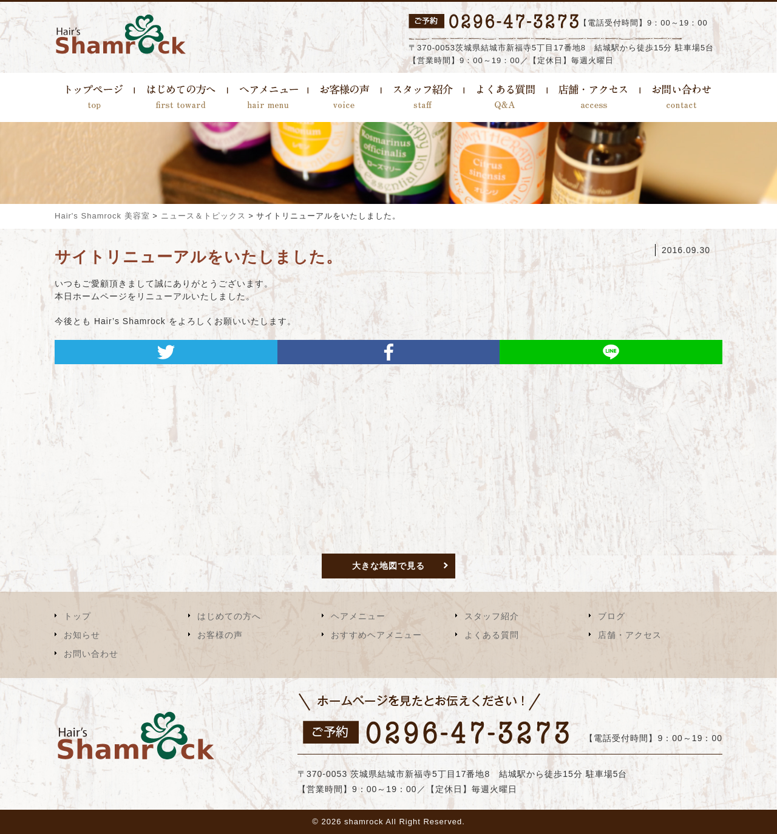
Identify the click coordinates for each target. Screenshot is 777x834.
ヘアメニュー (358, 616)
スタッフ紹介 (491, 616)
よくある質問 (491, 635)
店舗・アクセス (630, 635)
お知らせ (82, 635)
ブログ (611, 616)
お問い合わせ (91, 654)
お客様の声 (220, 635)
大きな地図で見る (388, 566)
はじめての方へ (229, 616)
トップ (77, 616)
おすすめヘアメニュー (376, 635)
